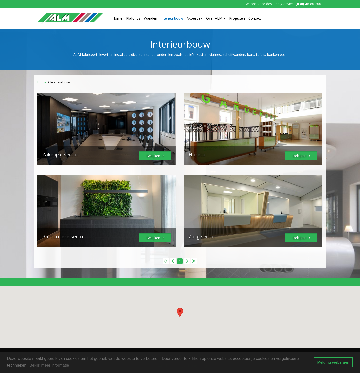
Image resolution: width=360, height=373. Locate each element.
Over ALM (216, 18)
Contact (254, 18)
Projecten (237, 18)
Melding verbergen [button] (334, 362)
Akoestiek (194, 18)
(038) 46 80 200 (308, 3)
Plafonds (133, 18)
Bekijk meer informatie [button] (49, 365)
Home (117, 18)
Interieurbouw (172, 18)
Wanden (150, 18)
